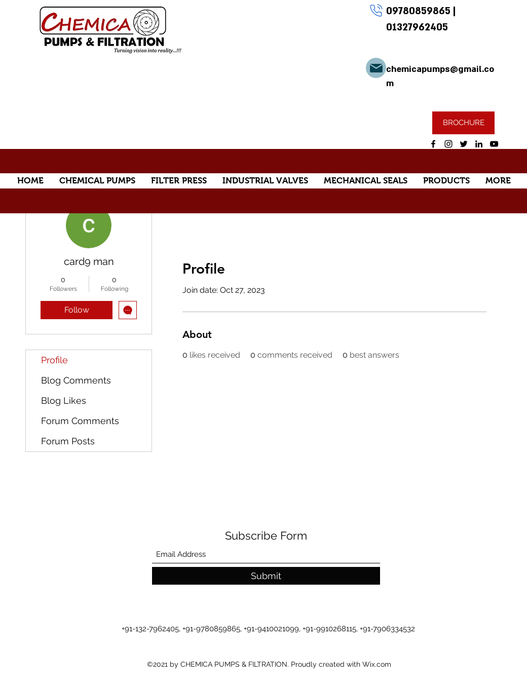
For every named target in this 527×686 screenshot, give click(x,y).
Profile (54, 360)
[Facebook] (433, 144)
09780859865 (419, 11)
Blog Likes (63, 400)
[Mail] (376, 68)
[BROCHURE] (463, 122)
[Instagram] (448, 144)
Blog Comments (76, 380)
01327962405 (417, 27)
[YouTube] (494, 144)
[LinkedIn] (479, 144)
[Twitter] (464, 144)
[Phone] (376, 10)
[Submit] (266, 576)
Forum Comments (80, 420)
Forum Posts (68, 441)
